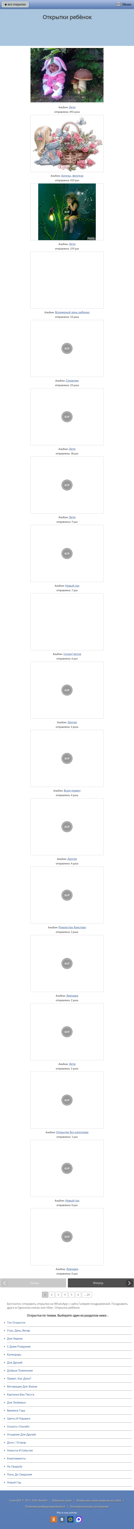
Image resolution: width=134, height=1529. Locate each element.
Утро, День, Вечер (18, 1330)
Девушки (72, 995)
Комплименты (16, 1458)
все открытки (15, 4)
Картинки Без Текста (20, 1394)
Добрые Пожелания (20, 1370)
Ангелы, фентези (72, 175)
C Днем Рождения (19, 1346)
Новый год (72, 585)
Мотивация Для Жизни (22, 1386)
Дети (72, 107)
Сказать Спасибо (18, 1426)
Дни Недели (15, 1338)
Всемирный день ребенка (72, 312)
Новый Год (14, 1482)
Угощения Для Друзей (21, 1434)
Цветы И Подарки (18, 1418)
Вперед (98, 1283)
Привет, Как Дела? (19, 1378)
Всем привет (72, 790)
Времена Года (16, 1410)
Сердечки (72, 380)
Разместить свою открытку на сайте (99, 1500)
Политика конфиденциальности (45, 1506)
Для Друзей (14, 1362)
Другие (72, 722)
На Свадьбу (14, 1466)
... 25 (87, 1294)
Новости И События (20, 1450)
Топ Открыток (16, 1322)
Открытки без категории (72, 1132)
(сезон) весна (72, 654)
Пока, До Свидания (19, 1474)
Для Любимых (16, 1402)
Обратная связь (62, 1500)
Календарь (14, 1354)
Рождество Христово (72, 927)
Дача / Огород (16, 1442)
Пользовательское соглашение (89, 1506)
